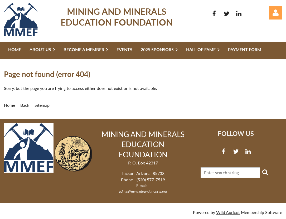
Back (24, 105)
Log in (275, 13)
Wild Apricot (228, 212)
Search (265, 172)
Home (9, 105)
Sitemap (42, 105)
